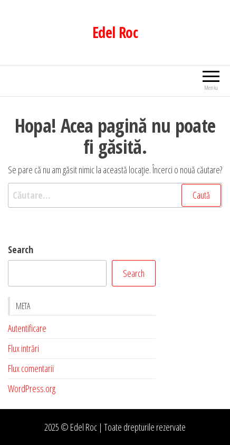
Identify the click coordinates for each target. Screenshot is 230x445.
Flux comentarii (31, 368)
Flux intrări (23, 348)
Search (20, 249)
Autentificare (27, 328)
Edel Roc (115, 32)
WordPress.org (31, 388)
